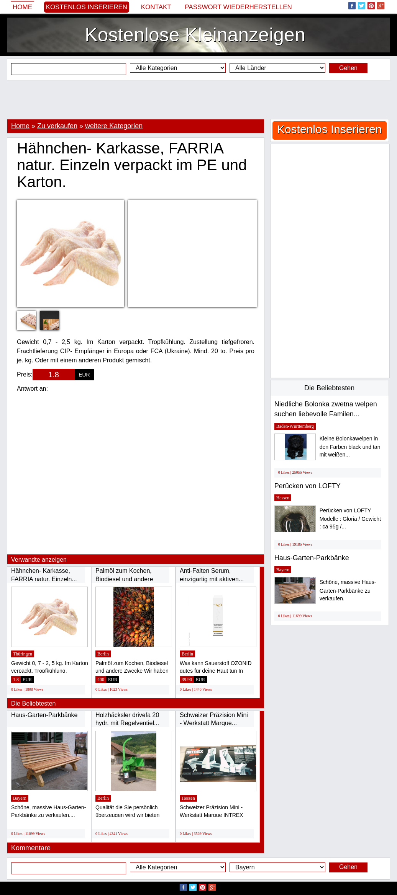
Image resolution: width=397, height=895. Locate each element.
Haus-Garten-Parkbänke (44, 715)
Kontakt (156, 7)
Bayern (19, 798)
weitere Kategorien (114, 126)
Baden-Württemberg (295, 426)
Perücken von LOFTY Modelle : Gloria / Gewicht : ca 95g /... (350, 518)
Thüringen (22, 654)
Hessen (188, 798)
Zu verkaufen (57, 126)
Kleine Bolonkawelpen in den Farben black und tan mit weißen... (350, 446)
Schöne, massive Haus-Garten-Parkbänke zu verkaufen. (348, 590)
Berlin (103, 654)
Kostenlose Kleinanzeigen (195, 35)
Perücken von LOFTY (307, 486)
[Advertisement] (198, 99)
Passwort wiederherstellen (238, 7)
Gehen (348, 68)
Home (22, 7)
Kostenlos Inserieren (87, 7)
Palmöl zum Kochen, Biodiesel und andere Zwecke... (124, 578)
